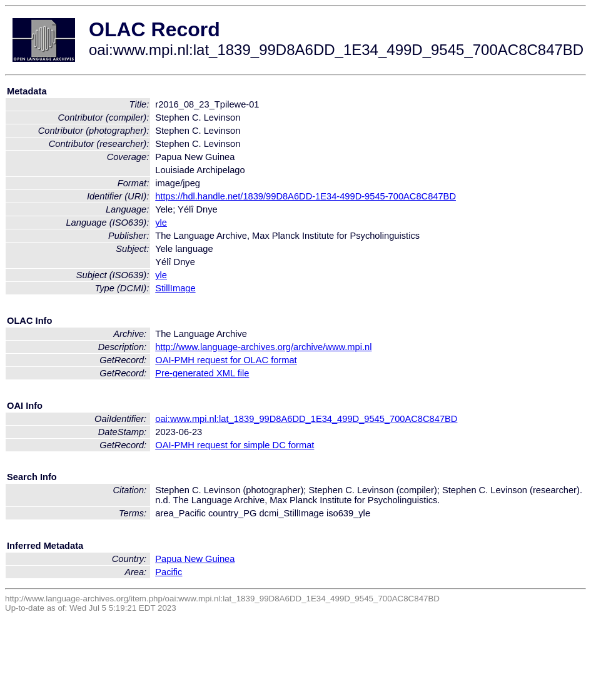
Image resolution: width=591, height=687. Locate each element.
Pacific (168, 572)
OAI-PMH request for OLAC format (225, 360)
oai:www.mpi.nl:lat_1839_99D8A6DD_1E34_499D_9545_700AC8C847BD (306, 419)
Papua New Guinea (195, 559)
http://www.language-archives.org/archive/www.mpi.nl (263, 347)
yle (161, 223)
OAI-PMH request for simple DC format (234, 445)
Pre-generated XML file (202, 373)
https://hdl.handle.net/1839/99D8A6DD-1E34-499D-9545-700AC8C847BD (305, 196)
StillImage (175, 288)
